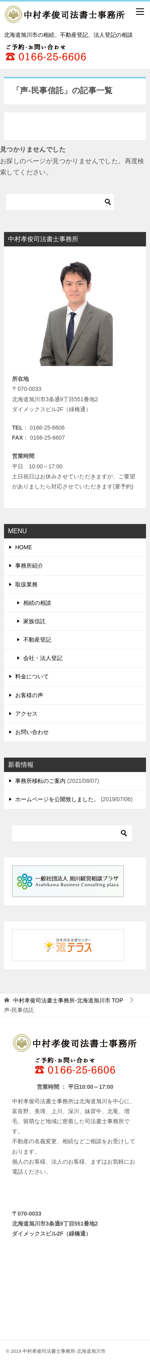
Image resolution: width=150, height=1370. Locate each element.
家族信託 (34, 621)
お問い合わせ (32, 732)
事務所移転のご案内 (40, 781)
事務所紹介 (29, 565)
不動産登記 (37, 639)
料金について (32, 676)
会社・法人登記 (42, 658)
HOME (23, 547)
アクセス (26, 713)
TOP (68, 1000)
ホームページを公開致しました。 (57, 799)
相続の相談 (37, 603)
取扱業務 (26, 584)
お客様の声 (29, 695)
